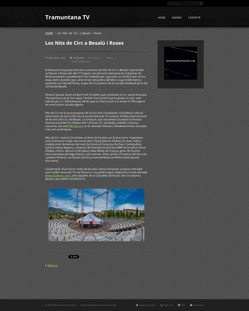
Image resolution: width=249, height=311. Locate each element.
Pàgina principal (147, 305)
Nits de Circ (94, 58)
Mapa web (168, 305)
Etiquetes (78, 58)
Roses (110, 58)
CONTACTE (194, 17)
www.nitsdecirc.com (57, 176)
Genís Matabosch (81, 61)
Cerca (201, 3)
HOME (161, 17)
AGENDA (177, 17)
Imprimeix (199, 305)
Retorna (53, 265)
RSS (183, 305)
